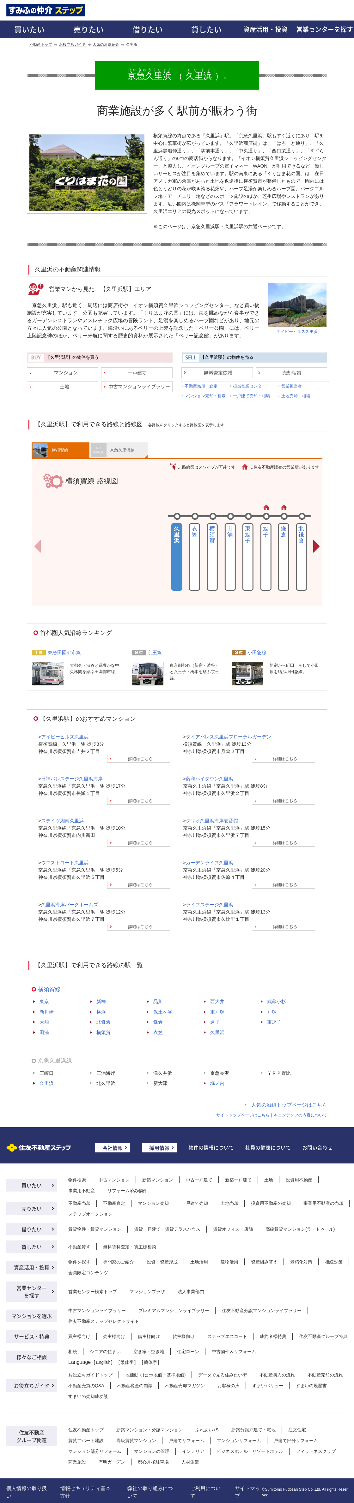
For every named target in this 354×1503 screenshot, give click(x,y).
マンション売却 (153, 1203)
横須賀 (212, 534)
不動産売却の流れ (325, 1374)
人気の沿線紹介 (106, 44)
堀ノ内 (217, 1083)
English (103, 1362)
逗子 (266, 531)
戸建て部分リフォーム (296, 1440)
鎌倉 (283, 531)
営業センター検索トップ (92, 1291)
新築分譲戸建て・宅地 (253, 1429)
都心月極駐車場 (153, 1462)
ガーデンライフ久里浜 (209, 862)
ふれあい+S (207, 1429)
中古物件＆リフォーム (234, 1351)
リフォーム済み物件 (127, 1190)
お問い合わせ (317, 1147)
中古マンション (114, 1179)
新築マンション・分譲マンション (149, 1429)
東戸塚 (217, 1012)
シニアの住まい (105, 1351)
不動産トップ (40, 44)
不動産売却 (79, 1203)
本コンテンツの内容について (300, 1115)
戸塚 (272, 1012)
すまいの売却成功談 (88, 1396)
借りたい (147, 29)
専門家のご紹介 (118, 1261)
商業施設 (77, 1462)
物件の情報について (211, 1147)
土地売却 (229, 1203)
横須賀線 (60, 450)
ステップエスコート (227, 1336)
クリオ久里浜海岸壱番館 (212, 820)
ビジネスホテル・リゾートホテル (250, 1451)
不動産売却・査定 (201, 386)
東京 (44, 1001)
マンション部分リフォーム (94, 1451)
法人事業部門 (191, 1291)
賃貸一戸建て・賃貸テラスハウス (167, 1229)
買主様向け (79, 1336)
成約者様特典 (273, 1336)
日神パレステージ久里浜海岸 (72, 778)
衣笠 (194, 531)
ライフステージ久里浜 (209, 904)
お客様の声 (228, 1385)
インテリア (193, 1451)
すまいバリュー (267, 1385)
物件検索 (77, 1179)
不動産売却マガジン (185, 1385)
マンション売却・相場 (205, 396)
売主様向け (114, 1336)
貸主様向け (184, 1336)
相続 (72, 1351)
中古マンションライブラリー (97, 1310)
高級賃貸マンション (136, 1440)
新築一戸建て (238, 1179)
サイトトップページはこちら (243, 1115)
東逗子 (248, 534)
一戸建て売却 (194, 1203)
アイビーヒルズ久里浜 (297, 331)
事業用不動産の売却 (323, 1203)
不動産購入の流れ (277, 1374)
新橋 (101, 1001)
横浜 (101, 1012)
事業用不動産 (81, 1190)
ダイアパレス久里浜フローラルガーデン (228, 736)
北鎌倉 (301, 534)
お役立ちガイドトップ (90, 1374)
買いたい (29, 29)
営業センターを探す (31, 1291)
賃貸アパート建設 (86, 1440)
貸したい (206, 29)
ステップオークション (90, 1213)
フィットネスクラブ (316, 1451)
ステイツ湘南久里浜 (62, 820)
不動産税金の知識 (134, 1385)
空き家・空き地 (148, 1351)
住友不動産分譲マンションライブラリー (262, 1310)
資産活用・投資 (265, 29)
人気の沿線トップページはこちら (289, 1105)
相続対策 (334, 1261)
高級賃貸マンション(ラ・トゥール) (300, 1229)
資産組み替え (264, 1261)
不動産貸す (79, 1246)
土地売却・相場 (295, 396)
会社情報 (112, 1147)
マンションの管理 (151, 1451)
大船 (44, 1022)
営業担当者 (291, 386)
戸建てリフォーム (186, 1440)
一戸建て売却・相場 (251, 396)
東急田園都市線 (64, 652)
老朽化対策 (301, 1261)
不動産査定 (114, 1203)
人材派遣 (190, 1462)
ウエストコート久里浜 (64, 862)
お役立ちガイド (72, 44)
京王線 (155, 652)
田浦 (230, 531)
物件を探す (79, 1261)
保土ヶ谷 (162, 1012)
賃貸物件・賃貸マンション (94, 1229)
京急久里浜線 (122, 450)
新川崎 (47, 1012)
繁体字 (127, 1362)
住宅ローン (188, 1351)
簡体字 (150, 1362)
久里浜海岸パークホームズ (69, 904)
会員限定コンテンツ (88, 1272)
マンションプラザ (147, 1291)
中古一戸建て (199, 1179)
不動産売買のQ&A (86, 1385)
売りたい (88, 29)
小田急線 (256, 652)
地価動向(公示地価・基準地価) (155, 1374)
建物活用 (229, 1261)
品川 (158, 1001)
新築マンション (157, 1179)
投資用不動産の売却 (271, 1203)
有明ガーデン (112, 1462)
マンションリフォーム (239, 1440)
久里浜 (217, 1032)
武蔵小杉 (276, 1001)
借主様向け (149, 1336)
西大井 (217, 1001)
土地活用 (199, 1261)
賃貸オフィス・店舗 (233, 1229)
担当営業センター (249, 386)
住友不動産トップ (86, 1429)
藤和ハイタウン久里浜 (209, 778)
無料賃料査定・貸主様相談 (129, 1246)
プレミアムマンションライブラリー (173, 1310)
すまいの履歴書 (311, 1385)
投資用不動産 (299, 1179)
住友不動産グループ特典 (323, 1336)
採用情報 (159, 1147)
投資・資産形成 (162, 1261)
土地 (268, 1179)
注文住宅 (297, 1429)
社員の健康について (268, 1147)
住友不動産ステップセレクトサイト (103, 1321)
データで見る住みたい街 (222, 1374)
